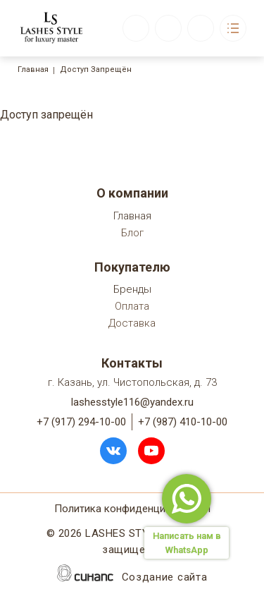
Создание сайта (165, 578)
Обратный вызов (135, 28)
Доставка (132, 324)
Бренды (132, 290)
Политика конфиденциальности (132, 509)
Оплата (132, 307)
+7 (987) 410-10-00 (182, 422)
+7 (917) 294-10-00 (81, 422)
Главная (33, 69)
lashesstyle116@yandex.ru (132, 402)
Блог (132, 233)
